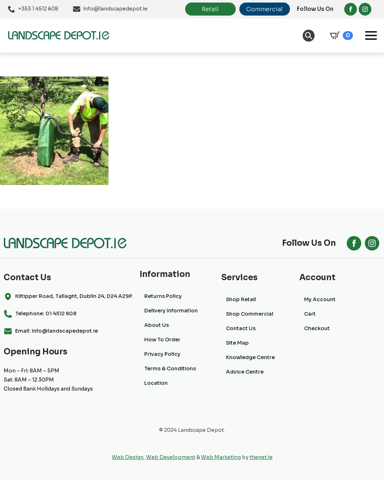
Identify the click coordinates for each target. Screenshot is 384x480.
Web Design (128, 457)
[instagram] (365, 9)
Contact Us (241, 328)
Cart (310, 314)
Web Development (170, 457)
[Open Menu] (371, 35)
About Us (156, 325)
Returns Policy (163, 296)
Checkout (317, 328)
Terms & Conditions (170, 368)
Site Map (237, 343)
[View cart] (340, 35)
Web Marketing (221, 457)
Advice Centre (245, 372)
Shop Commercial (249, 314)
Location (156, 383)
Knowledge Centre (250, 357)
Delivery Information (171, 310)
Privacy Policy (162, 354)
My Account (320, 299)
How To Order (162, 339)
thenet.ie (261, 457)
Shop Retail (241, 299)
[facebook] (350, 9)
